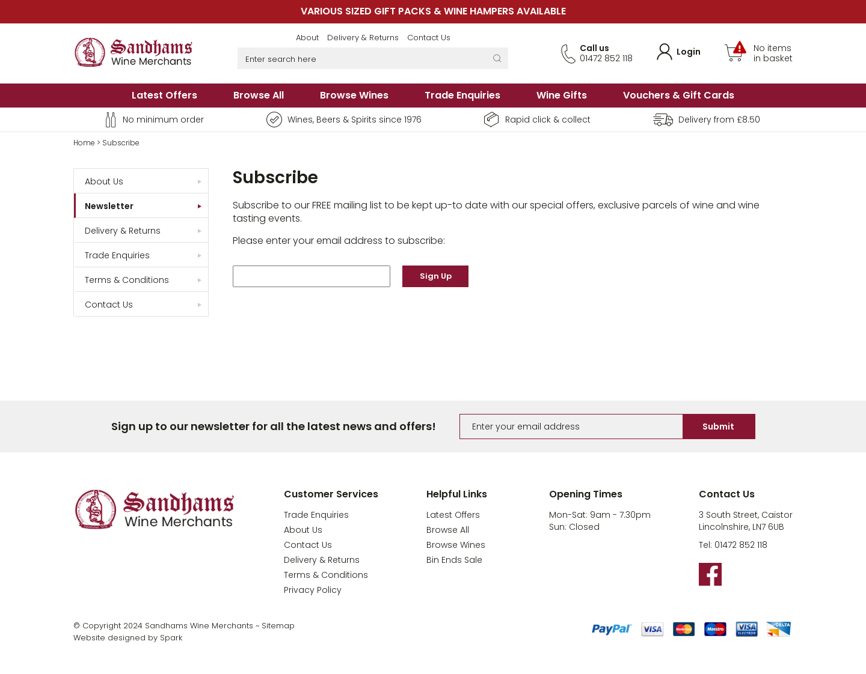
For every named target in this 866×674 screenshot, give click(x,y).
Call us (594, 48)
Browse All (258, 95)
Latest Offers (164, 95)
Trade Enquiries (462, 95)
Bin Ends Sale (454, 560)
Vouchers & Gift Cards (678, 95)
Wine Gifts (561, 95)
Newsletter (109, 206)
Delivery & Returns (363, 37)
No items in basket (773, 53)
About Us (104, 181)
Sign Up (436, 276)
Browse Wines (354, 95)
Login (689, 52)
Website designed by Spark (127, 637)
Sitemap (278, 625)
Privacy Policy (313, 590)
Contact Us (428, 37)
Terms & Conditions (127, 280)
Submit (718, 426)
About (307, 37)
